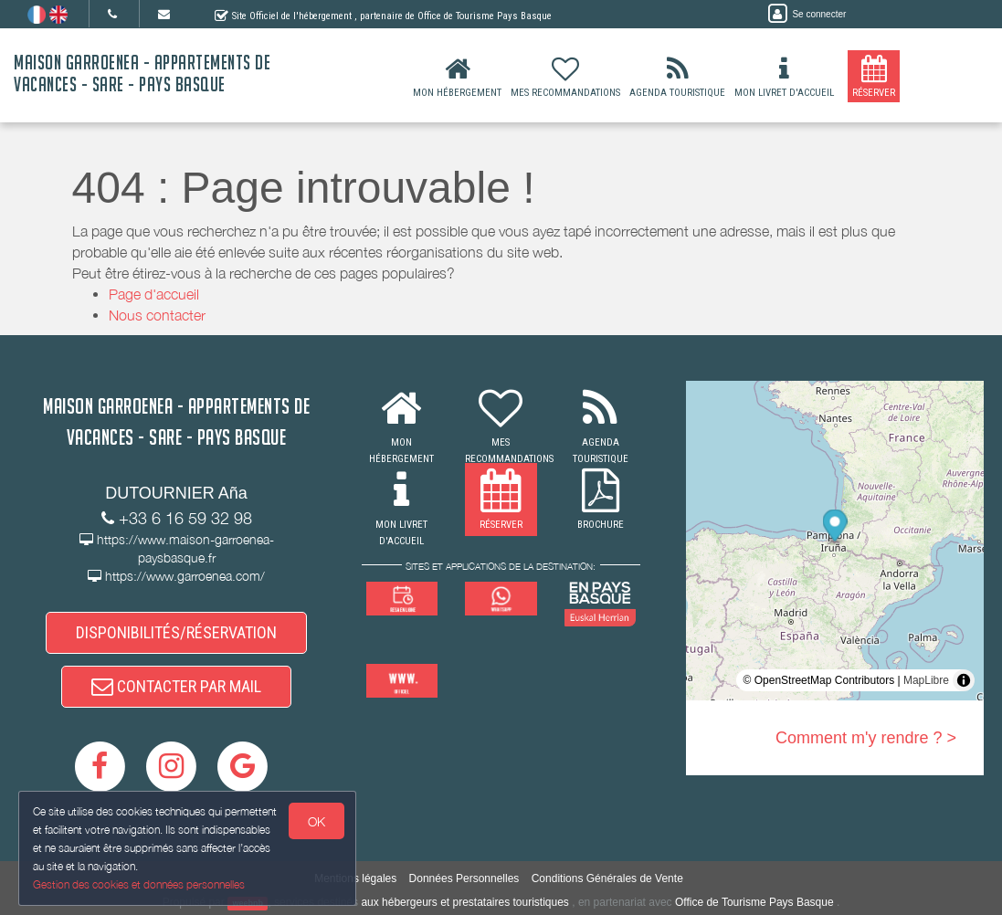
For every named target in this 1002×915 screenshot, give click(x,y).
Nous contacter (157, 315)
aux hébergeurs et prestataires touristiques (464, 902)
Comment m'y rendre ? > (865, 738)
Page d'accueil (154, 294)
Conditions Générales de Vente (607, 878)
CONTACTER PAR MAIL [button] (176, 686)
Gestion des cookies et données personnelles (139, 884)
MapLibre (926, 680)
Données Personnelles (464, 878)
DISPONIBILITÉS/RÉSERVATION (176, 632)
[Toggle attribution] (964, 680)
